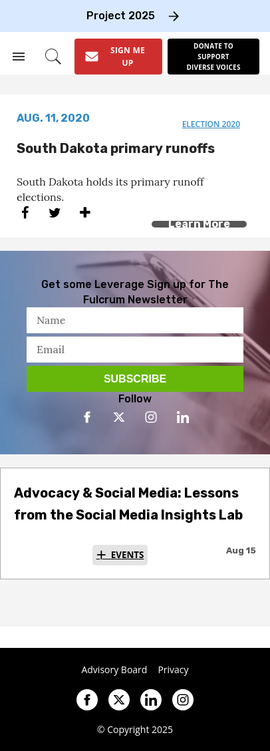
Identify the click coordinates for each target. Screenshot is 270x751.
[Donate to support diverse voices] (213, 57)
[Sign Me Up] (118, 57)
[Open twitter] (119, 417)
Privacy (173, 670)
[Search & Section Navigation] (19, 57)
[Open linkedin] (183, 417)
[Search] (53, 56)
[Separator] (84, 212)
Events (127, 555)
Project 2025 (120, 15)
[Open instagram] (151, 417)
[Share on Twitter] (55, 212)
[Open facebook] (87, 417)
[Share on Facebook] (25, 212)
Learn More (199, 224)
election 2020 (211, 124)
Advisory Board (114, 670)
